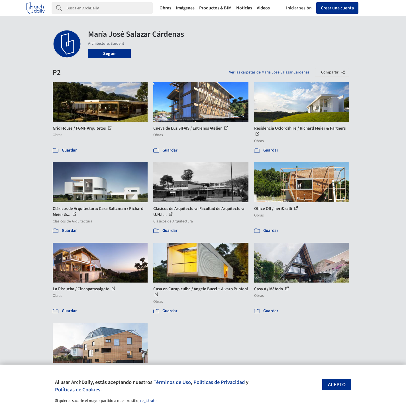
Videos (263, 8)
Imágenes (185, 8)
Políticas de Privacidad (219, 382)
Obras (165, 8)
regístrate (148, 401)
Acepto (337, 384)
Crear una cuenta (337, 8)
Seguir (109, 53)
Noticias (244, 8)
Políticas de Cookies (77, 389)
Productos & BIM (215, 8)
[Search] (109, 8)
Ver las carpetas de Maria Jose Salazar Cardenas (269, 72)
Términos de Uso (172, 382)
